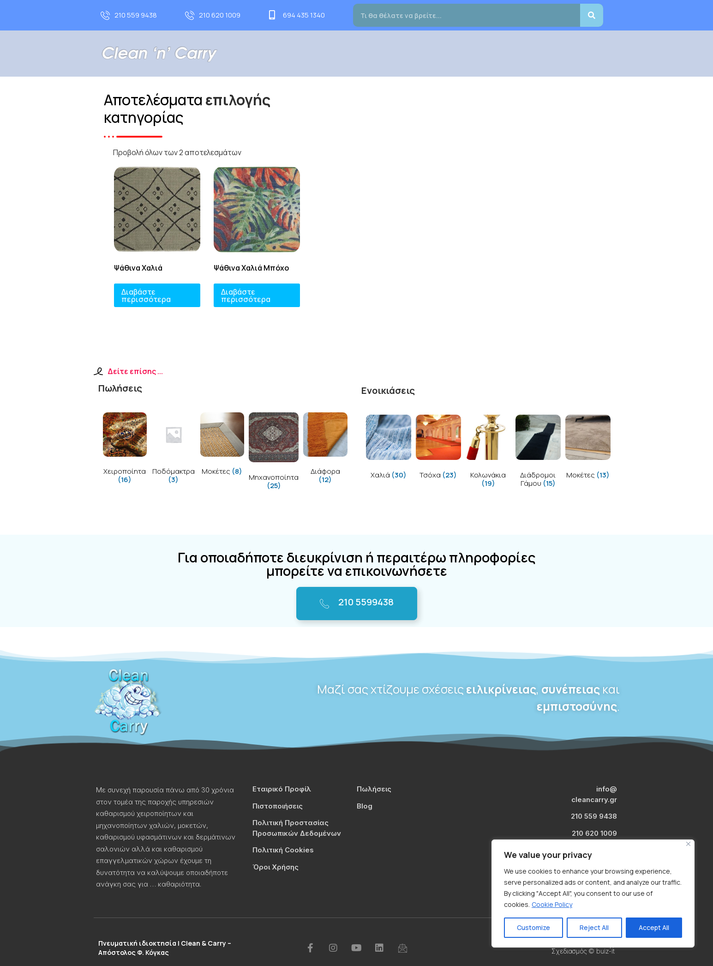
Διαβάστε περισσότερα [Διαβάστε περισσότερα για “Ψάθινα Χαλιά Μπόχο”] (245, 295)
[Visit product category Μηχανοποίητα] (274, 452)
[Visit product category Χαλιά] (388, 449)
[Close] (688, 844)
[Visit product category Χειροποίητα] (125, 450)
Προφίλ (348, 53)
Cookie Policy (552, 904)
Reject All (594, 927)
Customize (533, 927)
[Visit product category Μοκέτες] (222, 445)
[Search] (591, 15)
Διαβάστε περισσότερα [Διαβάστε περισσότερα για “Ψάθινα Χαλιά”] (146, 295)
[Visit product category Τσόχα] (438, 449)
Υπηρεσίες (399, 53)
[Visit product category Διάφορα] (325, 450)
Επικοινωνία (605, 53)
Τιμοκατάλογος (512, 53)
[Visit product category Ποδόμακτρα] (173, 450)
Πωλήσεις (454, 53)
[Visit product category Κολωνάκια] (488, 453)
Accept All (654, 927)
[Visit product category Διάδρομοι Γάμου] (538, 453)
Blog (562, 53)
